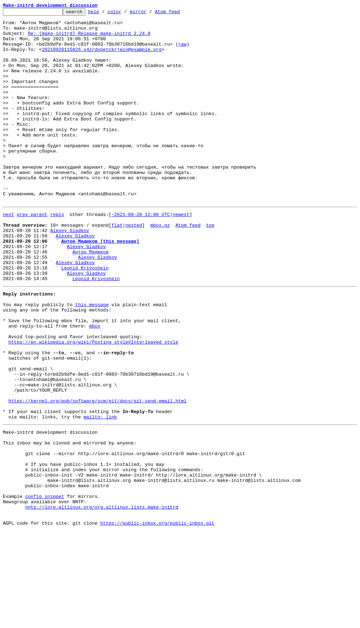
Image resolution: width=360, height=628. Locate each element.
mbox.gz (160, 266)
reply (57, 254)
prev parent (32, 254)
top (210, 266)
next (8, 254)
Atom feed (178, 13)
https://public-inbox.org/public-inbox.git (157, 620)
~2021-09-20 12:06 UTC (140, 254)
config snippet (44, 588)
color (125, 13)
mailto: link (100, 494)
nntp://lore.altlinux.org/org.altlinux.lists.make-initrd (101, 601)
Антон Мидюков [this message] (100, 286)
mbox (94, 385)
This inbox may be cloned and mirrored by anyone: (69, 524)
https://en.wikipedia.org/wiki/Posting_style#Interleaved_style (93, 405)
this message (92, 360)
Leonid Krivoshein (85, 318)
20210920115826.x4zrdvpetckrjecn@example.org (101, 58)
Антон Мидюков (90, 298)
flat (116, 266)
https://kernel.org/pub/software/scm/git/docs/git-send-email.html (98, 475)
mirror (149, 13)
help (104, 13)
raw (182, 51)
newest (181, 254)
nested (133, 266)
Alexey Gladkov (69, 273)
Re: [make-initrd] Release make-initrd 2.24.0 (89, 38)
